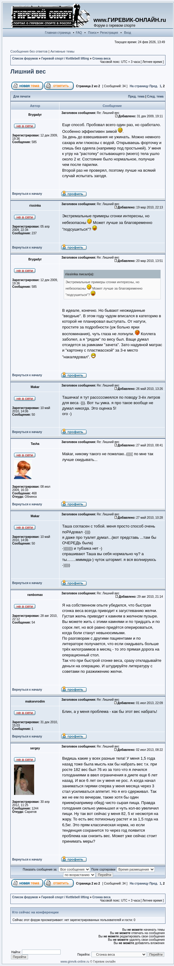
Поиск (92, 32)
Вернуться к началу (27, 193)
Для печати (21, 96)
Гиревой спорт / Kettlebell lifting (65, 58)
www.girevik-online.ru (74, 961)
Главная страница (58, 32)
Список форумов (25, 58)
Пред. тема (136, 96)
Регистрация (109, 32)
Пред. (153, 86)
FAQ (79, 32)
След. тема (155, 96)
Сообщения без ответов (29, 51)
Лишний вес (28, 71)
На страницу (139, 86)
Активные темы (62, 51)
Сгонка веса (101, 58)
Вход (127, 32)
